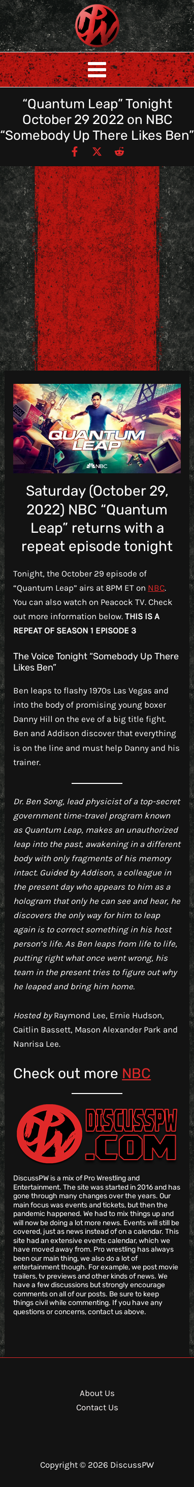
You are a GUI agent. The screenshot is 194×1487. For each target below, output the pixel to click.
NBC (156, 588)
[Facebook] (75, 151)
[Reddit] (119, 151)
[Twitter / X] (97, 151)
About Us (97, 1393)
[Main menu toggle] (97, 69)
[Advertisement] (97, 268)
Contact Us (97, 1407)
